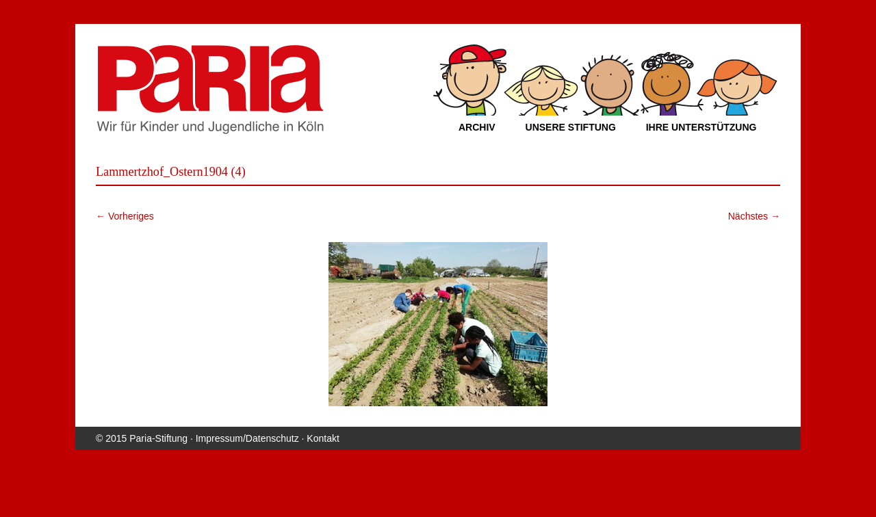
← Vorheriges (125, 216)
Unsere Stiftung (571, 127)
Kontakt (323, 438)
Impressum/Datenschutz (247, 438)
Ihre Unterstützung (701, 127)
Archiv (477, 127)
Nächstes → (754, 216)
